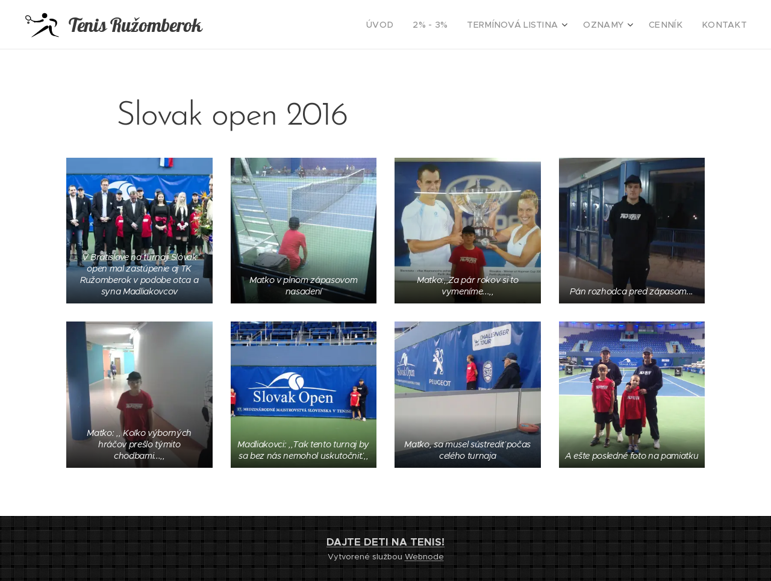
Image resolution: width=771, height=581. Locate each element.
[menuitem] (409, 25)
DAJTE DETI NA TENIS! (385, 541)
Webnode (424, 556)
